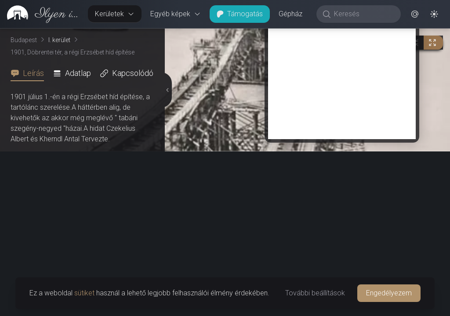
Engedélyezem (389, 293)
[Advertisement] (342, 77)
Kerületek (114, 14)
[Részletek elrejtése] (167, 90)
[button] (415, 14)
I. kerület (59, 39)
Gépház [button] (290, 14)
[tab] (30, 73)
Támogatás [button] (240, 14)
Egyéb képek (175, 14)
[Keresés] (363, 14)
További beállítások (315, 293)
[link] (40, 14)
